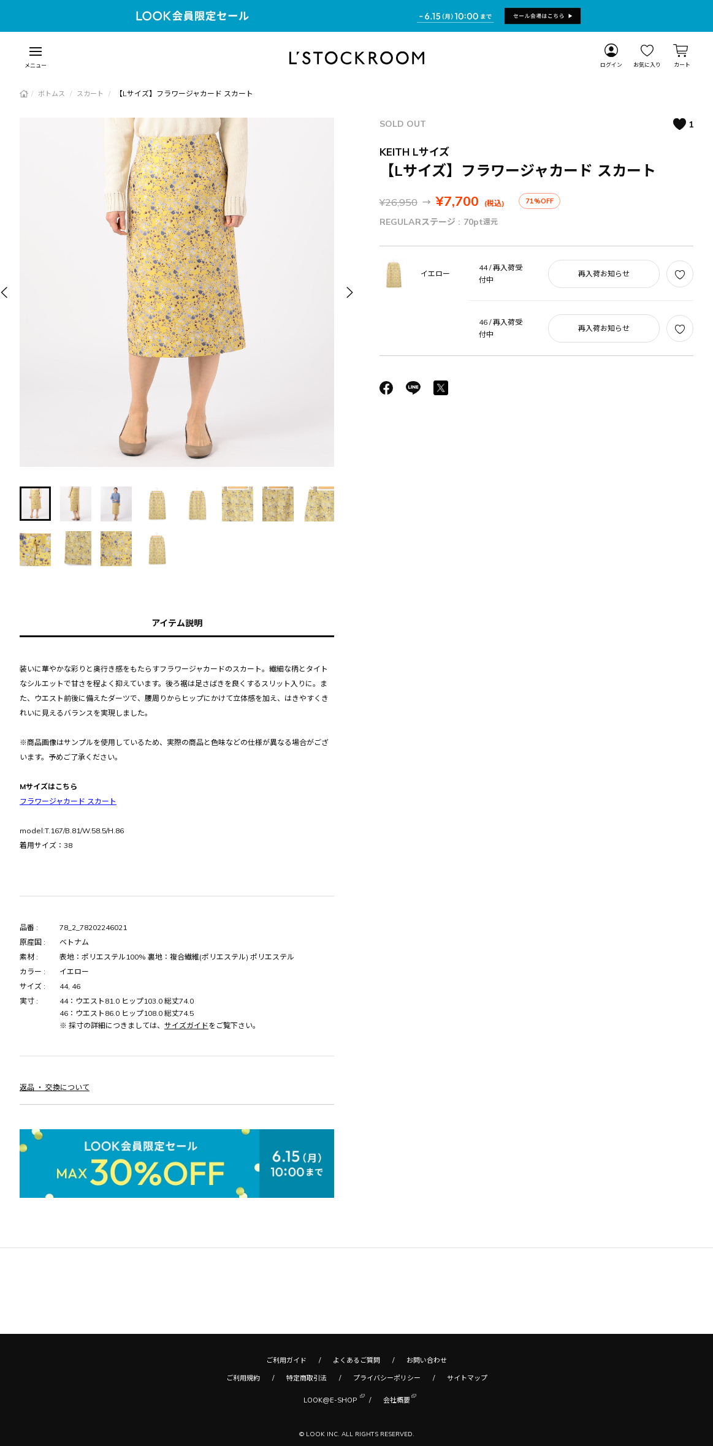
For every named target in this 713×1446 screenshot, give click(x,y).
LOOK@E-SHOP (330, 1399)
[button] (349, 292)
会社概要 (396, 1399)
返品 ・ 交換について (55, 1087)
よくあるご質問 (356, 1360)
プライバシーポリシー (387, 1378)
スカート (91, 93)
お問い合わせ (426, 1360)
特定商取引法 (306, 1378)
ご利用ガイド (286, 1360)
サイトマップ (467, 1378)
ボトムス (52, 93)
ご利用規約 (243, 1378)
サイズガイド (186, 1025)
